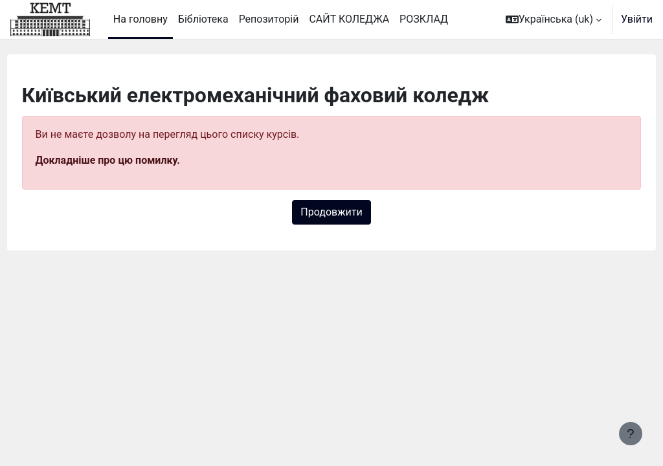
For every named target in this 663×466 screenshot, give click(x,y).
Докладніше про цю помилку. (132, 160)
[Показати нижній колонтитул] (630, 433)
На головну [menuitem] (140, 19)
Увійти (637, 19)
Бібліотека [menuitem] (203, 19)
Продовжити (331, 212)
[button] (553, 19)
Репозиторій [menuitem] (269, 19)
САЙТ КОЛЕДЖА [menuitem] (349, 19)
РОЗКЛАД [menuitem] (423, 19)
